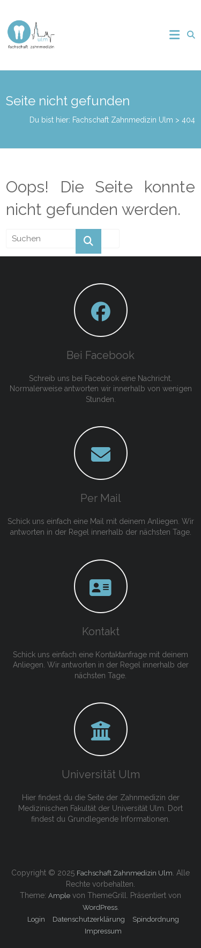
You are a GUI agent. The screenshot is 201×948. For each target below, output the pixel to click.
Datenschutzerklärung (89, 919)
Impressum (103, 931)
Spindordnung (155, 919)
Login (36, 919)
